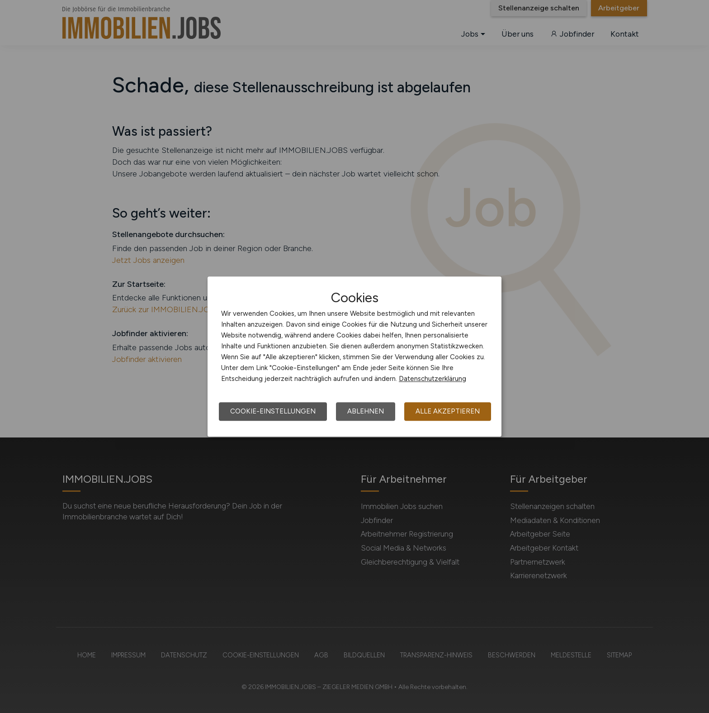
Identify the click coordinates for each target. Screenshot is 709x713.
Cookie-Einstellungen (273, 411)
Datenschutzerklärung (432, 379)
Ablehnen (365, 411)
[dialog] (354, 356)
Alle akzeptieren (448, 411)
